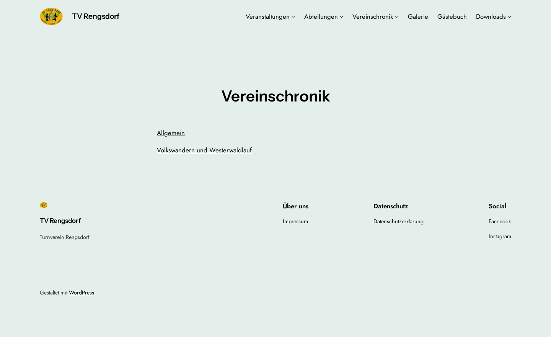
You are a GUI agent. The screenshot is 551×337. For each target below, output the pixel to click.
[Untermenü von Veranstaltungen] (293, 16)
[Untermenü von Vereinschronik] (397, 16)
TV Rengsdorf (95, 16)
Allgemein (171, 132)
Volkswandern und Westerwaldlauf (204, 150)
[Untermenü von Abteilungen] (341, 16)
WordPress (81, 292)
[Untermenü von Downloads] (509, 16)
